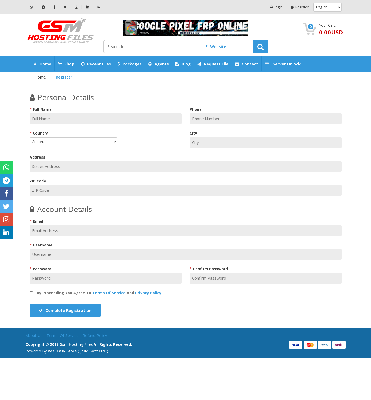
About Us (35, 335)
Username (43, 245)
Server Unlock (283, 63)
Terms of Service (109, 292)
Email (38, 221)
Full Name (42, 109)
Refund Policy (94, 335)
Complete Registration (65, 310)
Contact (246, 63)
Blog (183, 63)
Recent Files (96, 63)
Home (42, 63)
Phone (196, 109)
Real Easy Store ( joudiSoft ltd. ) (78, 351)
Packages (130, 63)
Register (300, 7)
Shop (66, 63)
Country (40, 133)
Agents (158, 63)
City (193, 133)
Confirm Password (210, 268)
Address (37, 157)
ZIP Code (38, 180)
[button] (260, 46)
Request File (212, 63)
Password (42, 268)
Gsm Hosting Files (76, 344)
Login (276, 7)
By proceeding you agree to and (95, 292)
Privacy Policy (148, 292)
